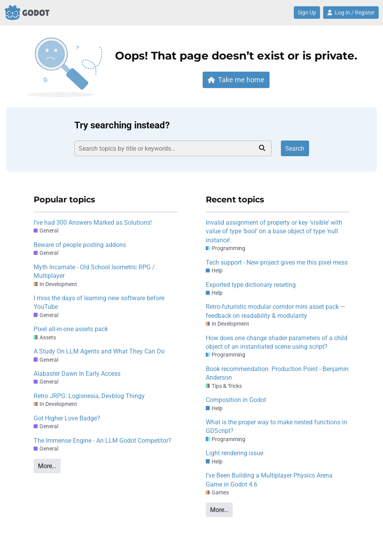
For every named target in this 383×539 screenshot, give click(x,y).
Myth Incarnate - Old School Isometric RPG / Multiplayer (94, 271)
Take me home (236, 80)
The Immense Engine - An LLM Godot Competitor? (102, 440)
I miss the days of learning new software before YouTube (99, 302)
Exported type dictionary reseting (251, 284)
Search (294, 148)
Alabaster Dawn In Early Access (77, 373)
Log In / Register (351, 12)
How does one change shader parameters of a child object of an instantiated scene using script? (276, 342)
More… (47, 466)
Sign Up (307, 12)
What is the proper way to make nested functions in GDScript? (276, 426)
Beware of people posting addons (80, 245)
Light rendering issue (234, 453)
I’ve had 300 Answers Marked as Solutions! (93, 222)
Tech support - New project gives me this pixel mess (277, 262)
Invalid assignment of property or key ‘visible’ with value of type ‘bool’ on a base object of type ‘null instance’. (274, 231)
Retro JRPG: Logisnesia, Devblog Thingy (89, 396)
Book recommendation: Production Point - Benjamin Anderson (277, 373)
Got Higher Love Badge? (67, 418)
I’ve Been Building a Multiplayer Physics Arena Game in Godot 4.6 (269, 480)
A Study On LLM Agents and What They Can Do (99, 351)
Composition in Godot (236, 400)
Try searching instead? (122, 125)
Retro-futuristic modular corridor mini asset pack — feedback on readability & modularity (275, 311)
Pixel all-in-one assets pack (71, 329)
